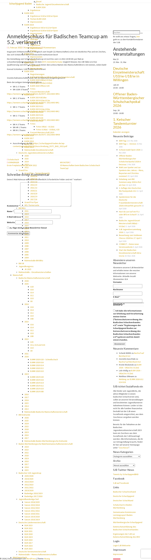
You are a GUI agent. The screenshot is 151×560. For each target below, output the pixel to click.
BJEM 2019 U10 (36, 103)
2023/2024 (28, 481)
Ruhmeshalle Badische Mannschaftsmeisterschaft (45, 412)
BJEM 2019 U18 (36, 118)
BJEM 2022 (29, 54)
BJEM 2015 (29, 144)
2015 (26, 225)
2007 (26, 249)
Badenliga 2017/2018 (33, 496)
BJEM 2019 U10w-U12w (40, 100)
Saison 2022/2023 (32, 508)
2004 (26, 257)
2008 (26, 246)
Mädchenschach (20, 557)
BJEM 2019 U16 (36, 115)
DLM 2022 (28, 528)
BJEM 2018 (29, 135)
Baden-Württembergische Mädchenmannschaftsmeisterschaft (46, 444)
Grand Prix (23, 170)
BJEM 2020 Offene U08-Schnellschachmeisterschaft (52, 77)
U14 (32, 292)
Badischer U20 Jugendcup (30, 473)
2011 (26, 237)
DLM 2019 (28, 537)
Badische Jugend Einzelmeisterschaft (52, 4)
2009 (26, 243)
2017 (26, 219)
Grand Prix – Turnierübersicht (37, 173)
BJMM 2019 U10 (37, 388)
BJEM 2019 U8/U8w (38, 97)
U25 (32, 342)
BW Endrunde (24, 414)
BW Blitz (22, 208)
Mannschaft (18, 275)
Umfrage (34, 39)
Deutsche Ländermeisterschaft (32, 522)
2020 (26, 356)
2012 (26, 234)
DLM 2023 (28, 525)
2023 (26, 164)
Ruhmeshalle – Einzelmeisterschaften (35, 272)
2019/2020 (28, 490)
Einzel (38, 1)
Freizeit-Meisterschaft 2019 (42, 132)
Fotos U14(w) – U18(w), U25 (47, 129)
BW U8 (21, 263)
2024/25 (33, 179)
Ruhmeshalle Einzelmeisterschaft (38, 150)
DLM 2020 (28, 534)
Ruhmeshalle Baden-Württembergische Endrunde (45, 441)
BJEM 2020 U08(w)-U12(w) (41, 80)
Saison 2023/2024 (32, 505)
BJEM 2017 (29, 138)
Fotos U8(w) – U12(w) (45, 126)
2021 (26, 211)
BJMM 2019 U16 (37, 380)
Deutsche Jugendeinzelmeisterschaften (36, 152)
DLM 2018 (28, 540)
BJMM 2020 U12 (37, 368)
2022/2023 (28, 484)
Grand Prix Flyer (31, 202)
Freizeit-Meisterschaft (40, 91)
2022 (26, 167)
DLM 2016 (28, 545)
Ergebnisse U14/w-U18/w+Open (44, 16)
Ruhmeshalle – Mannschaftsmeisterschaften (38, 554)
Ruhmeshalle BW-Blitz (33, 260)
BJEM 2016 (29, 141)
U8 (31, 301)
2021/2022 (28, 487)
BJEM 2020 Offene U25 (40, 86)
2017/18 (33, 199)
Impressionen (36, 22)
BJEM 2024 (29, 24)
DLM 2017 (28, 543)
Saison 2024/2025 (32, 502)
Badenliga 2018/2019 (33, 493)
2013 (26, 231)
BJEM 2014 (29, 147)
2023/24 (33, 182)
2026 (26, 155)
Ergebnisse (35, 10)
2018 (26, 217)
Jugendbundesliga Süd (29, 499)
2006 (26, 251)
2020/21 (33, 190)
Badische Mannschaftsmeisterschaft (34, 278)
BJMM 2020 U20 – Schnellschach (44, 359)
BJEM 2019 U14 (36, 112)
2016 (26, 222)
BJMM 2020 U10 (37, 371)
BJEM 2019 (29, 94)
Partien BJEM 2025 (38, 19)
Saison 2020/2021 (32, 513)
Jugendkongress (26, 266)
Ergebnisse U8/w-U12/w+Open (43, 27)
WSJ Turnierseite (31, 205)
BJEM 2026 (40, 7)
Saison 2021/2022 (32, 511)
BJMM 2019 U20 (37, 377)
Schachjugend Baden (20, 3)
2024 (26, 161)
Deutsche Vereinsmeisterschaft (32, 551)
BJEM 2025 (29, 13)
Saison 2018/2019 (32, 519)
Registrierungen (37, 74)
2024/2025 (28, 478)
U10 (32, 298)
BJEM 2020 (29, 71)
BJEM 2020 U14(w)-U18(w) (41, 83)
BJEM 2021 (29, 62)
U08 (32, 318)
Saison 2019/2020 (32, 516)
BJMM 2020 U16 (37, 362)
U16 (32, 289)
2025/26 (33, 176)
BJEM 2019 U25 (36, 120)
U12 (32, 295)
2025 (26, 158)
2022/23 (33, 185)
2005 (26, 254)
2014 (26, 228)
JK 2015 (27, 269)
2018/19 (33, 196)
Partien (33, 36)
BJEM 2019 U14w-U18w (40, 109)
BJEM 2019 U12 (36, 106)
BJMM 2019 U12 (37, 385)
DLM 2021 (28, 531)
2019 (26, 214)
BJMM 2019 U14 (37, 382)
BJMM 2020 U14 (37, 365)
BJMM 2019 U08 (37, 391)
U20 (32, 286)
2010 (26, 240)
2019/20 (33, 193)
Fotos (32, 88)
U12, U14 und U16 (37, 345)
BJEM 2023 (29, 42)
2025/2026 (28, 476)
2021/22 (33, 187)
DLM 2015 (28, 548)
